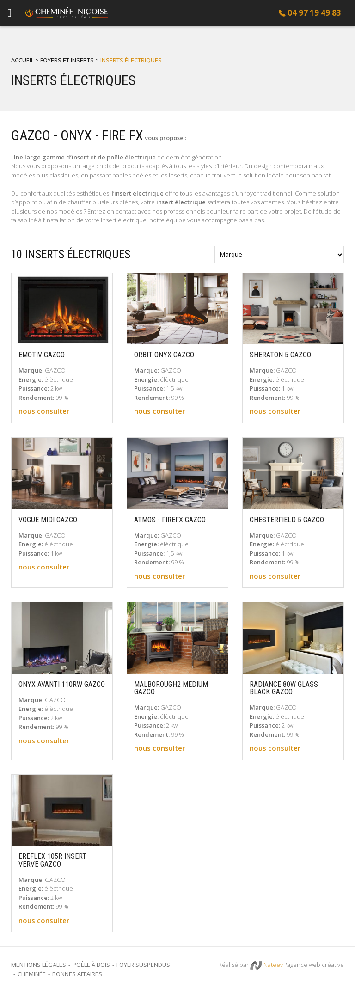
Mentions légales (38, 964)
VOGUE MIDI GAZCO (47, 520)
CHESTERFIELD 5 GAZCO (287, 520)
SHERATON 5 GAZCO (280, 355)
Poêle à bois (91, 964)
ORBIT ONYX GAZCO (164, 355)
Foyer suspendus (143, 964)
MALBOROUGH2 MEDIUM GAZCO (171, 688)
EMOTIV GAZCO (41, 355)
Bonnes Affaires (77, 974)
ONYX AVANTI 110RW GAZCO (61, 684)
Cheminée (32, 974)
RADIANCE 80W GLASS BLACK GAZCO (284, 688)
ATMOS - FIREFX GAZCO (170, 520)
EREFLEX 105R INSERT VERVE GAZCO (52, 860)
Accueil (22, 60)
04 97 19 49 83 (314, 12)
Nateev (266, 965)
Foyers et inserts (67, 60)
